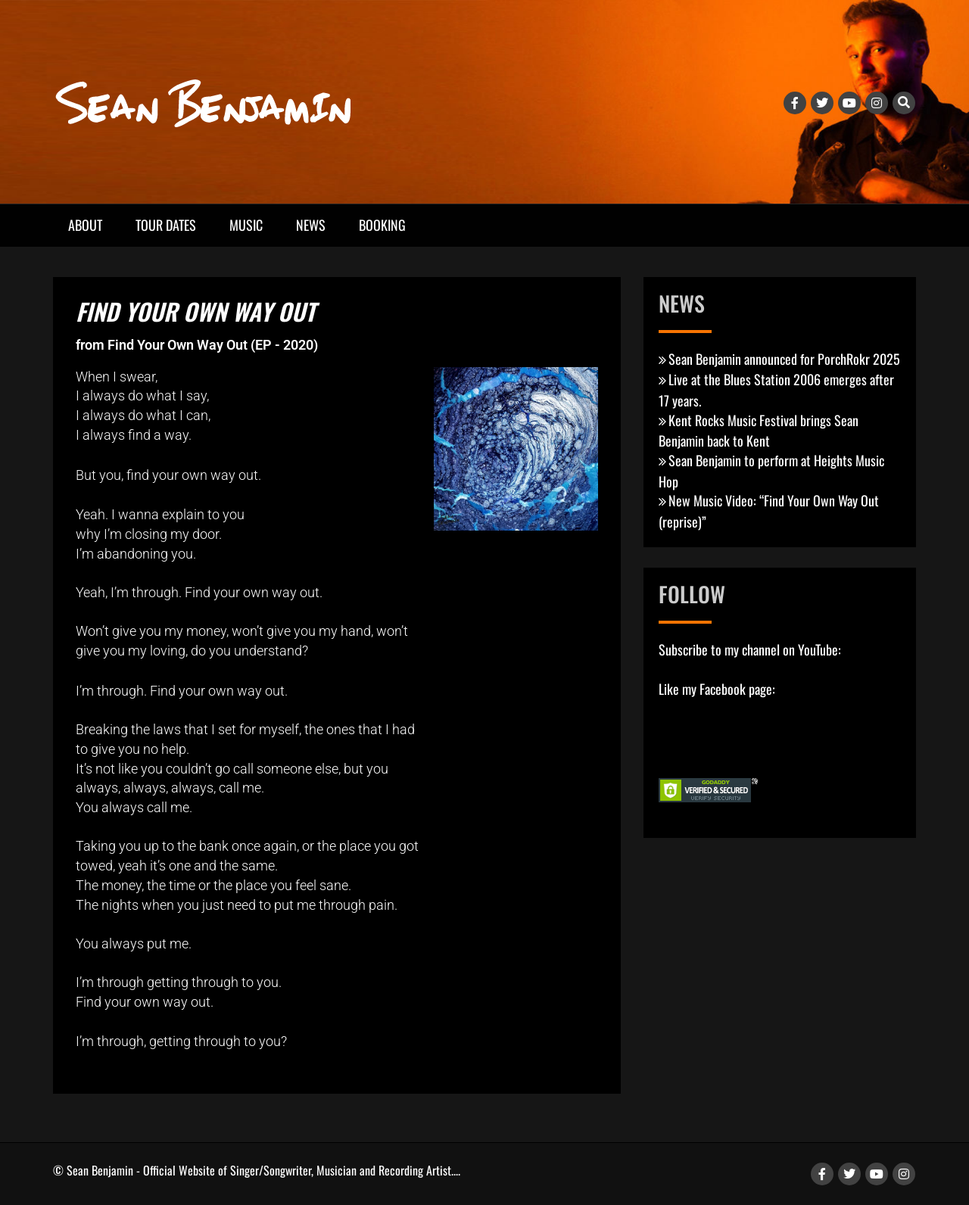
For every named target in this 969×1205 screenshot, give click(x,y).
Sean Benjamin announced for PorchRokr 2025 (784, 359)
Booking (382, 225)
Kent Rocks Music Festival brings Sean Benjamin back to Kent (758, 430)
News (311, 225)
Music (246, 225)
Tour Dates (166, 225)
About (85, 225)
